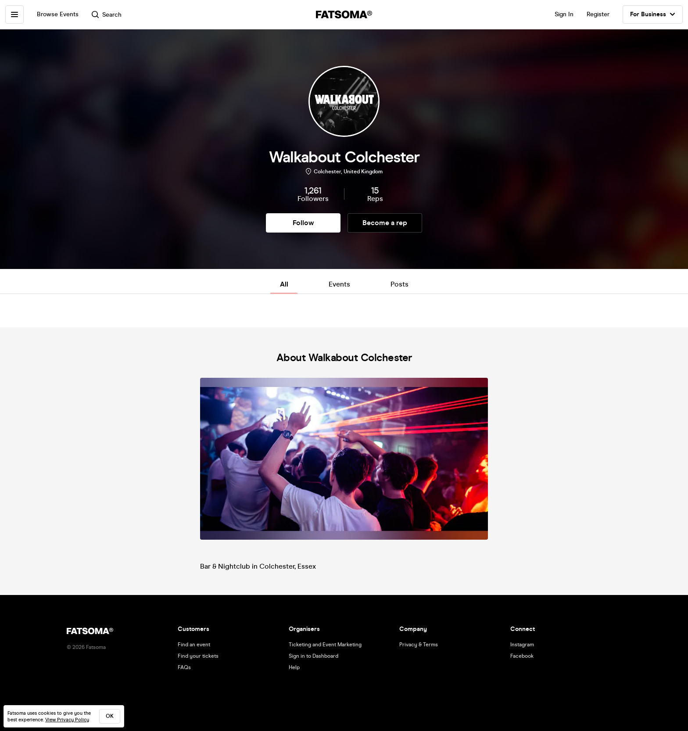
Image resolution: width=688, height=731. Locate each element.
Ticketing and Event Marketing (325, 644)
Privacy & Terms (418, 644)
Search (107, 14)
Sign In (564, 14)
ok (110, 716)
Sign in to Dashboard (313, 656)
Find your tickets (198, 656)
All (284, 284)
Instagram (522, 644)
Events (339, 284)
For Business (652, 14)
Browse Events (58, 14)
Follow (303, 223)
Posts (399, 284)
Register (598, 14)
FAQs (184, 667)
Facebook (522, 656)
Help (294, 667)
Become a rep (384, 223)
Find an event (194, 644)
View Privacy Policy (67, 720)
